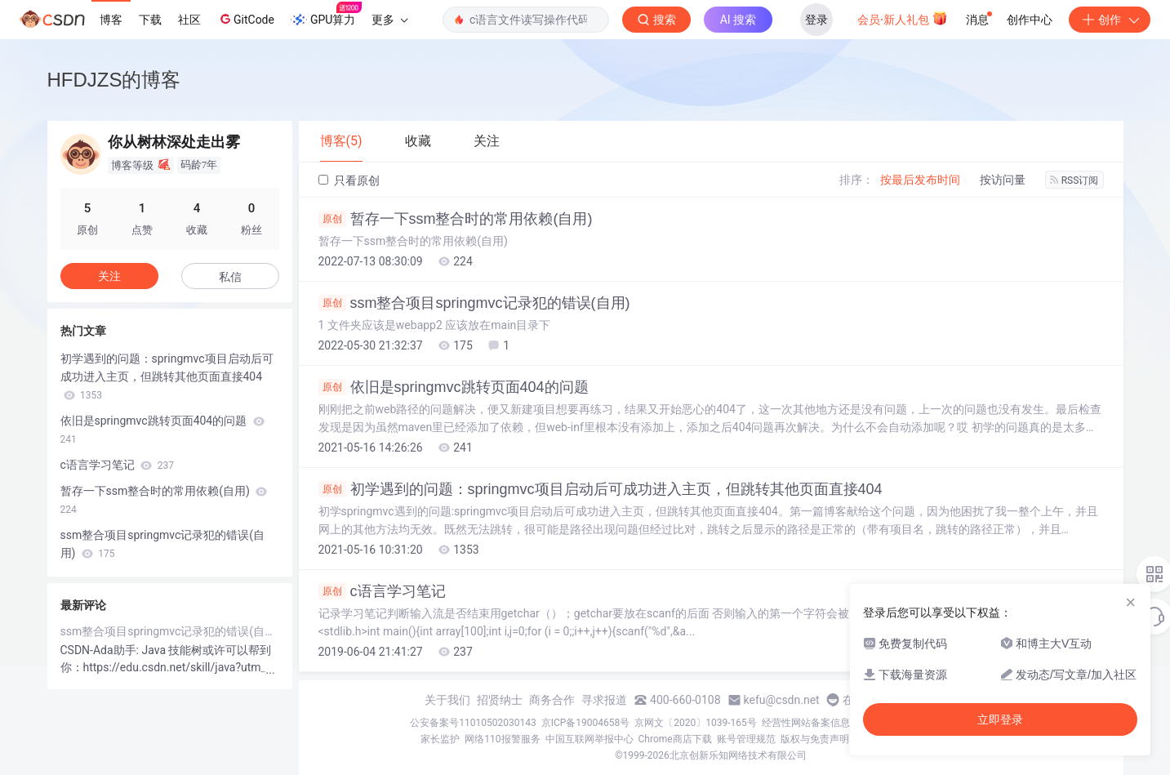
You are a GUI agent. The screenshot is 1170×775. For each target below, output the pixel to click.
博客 (111, 19)
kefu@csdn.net (782, 699)
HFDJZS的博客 (114, 80)
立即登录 (1000, 719)
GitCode (245, 19)
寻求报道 (604, 699)
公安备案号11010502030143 (473, 722)
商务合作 (552, 699)
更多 (389, 19)
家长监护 (440, 739)
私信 (230, 276)
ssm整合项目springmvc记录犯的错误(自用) (474, 303)
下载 (150, 19)
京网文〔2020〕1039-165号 (695, 722)
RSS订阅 (1074, 180)
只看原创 (349, 180)
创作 (1109, 19)
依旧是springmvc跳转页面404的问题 (453, 387)
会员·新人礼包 (902, 18)
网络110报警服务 (502, 739)
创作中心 (1029, 19)
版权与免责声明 (815, 739)
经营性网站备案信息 (806, 722)
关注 (109, 276)
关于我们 (447, 699)
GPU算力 (326, 15)
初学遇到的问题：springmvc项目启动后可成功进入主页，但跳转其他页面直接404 (600, 489)
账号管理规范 (746, 739)
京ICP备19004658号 (585, 722)
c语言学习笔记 (382, 591)
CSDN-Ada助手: (101, 650)
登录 (816, 19)
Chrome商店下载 (675, 739)
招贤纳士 (500, 699)
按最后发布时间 (920, 179)
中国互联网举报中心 (589, 739)
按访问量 (1002, 179)
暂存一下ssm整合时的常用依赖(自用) (455, 219)
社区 (189, 19)
